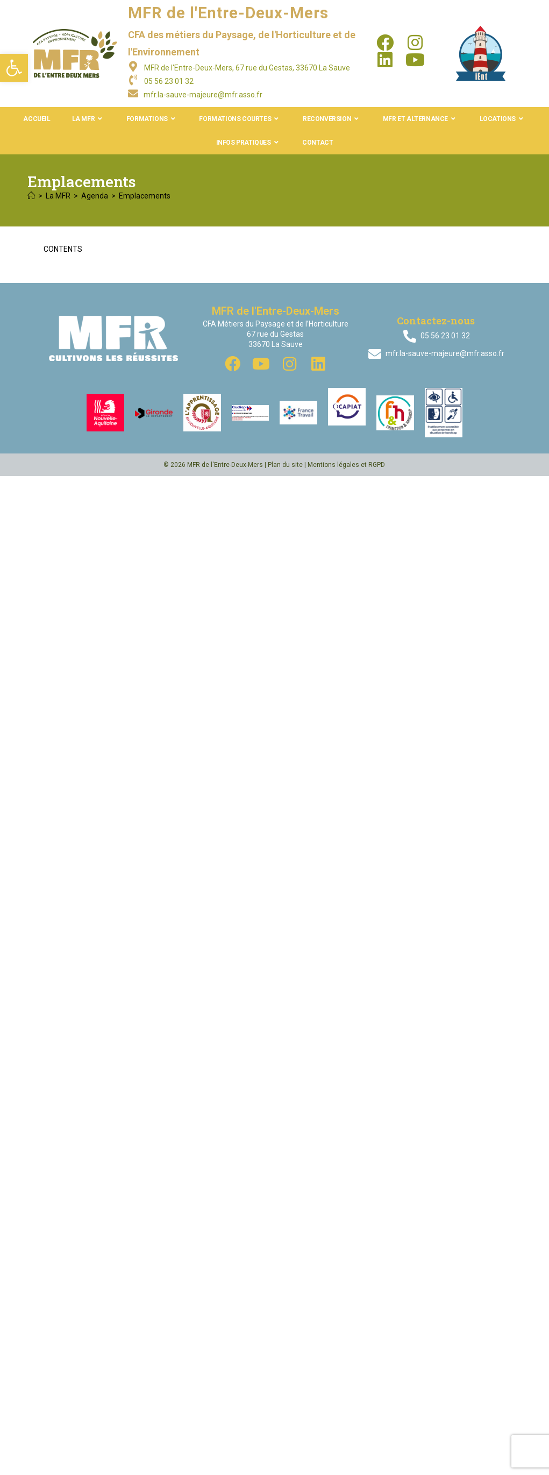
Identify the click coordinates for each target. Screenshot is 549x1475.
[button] (14, 68)
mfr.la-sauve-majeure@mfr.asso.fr (203, 94)
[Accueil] (31, 196)
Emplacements (144, 196)
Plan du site (285, 465)
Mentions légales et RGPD (346, 465)
